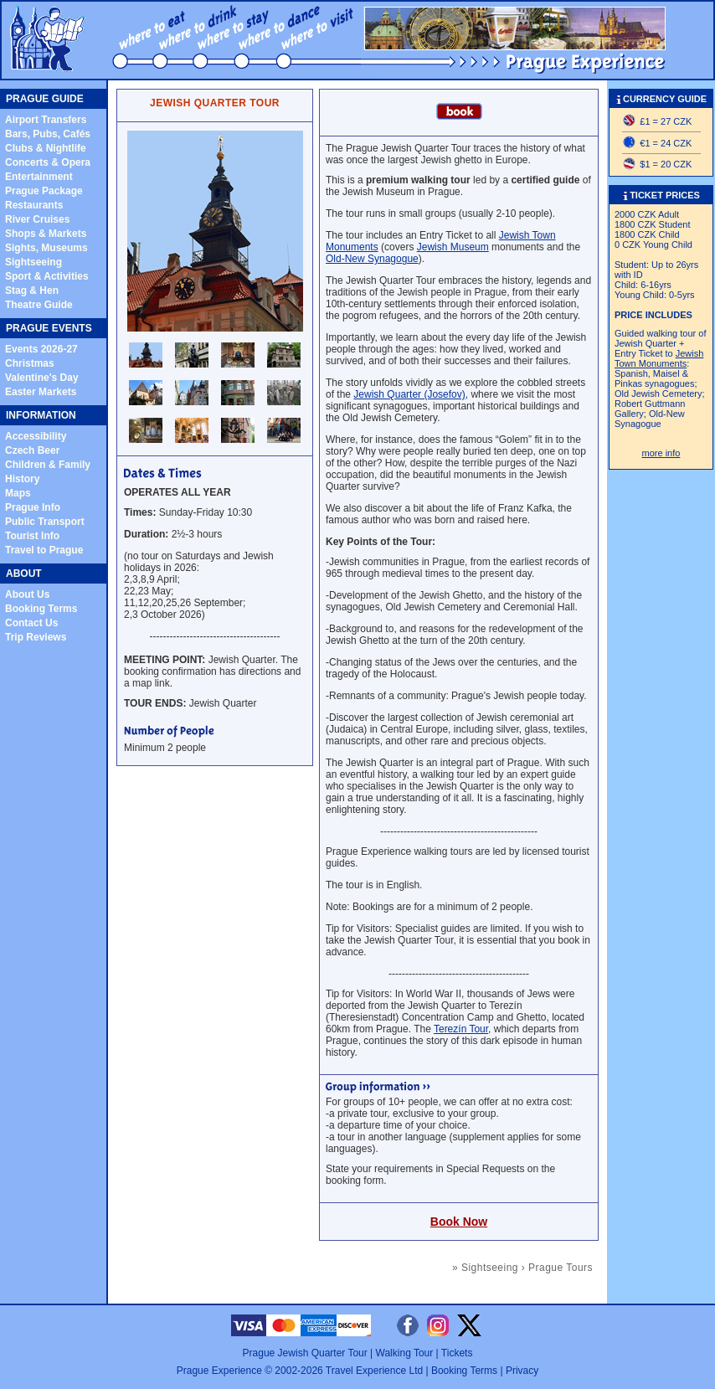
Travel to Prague (44, 550)
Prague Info (32, 507)
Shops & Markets (45, 233)
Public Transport (45, 521)
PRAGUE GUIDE (45, 99)
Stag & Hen (32, 290)
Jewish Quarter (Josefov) (409, 394)
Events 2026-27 (41, 349)
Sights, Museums (46, 248)
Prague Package (44, 191)
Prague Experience (219, 1370)
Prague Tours (560, 1267)
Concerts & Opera (47, 162)
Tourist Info (32, 536)
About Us (27, 594)
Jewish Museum (453, 247)
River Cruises (37, 219)
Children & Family (47, 465)
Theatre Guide (39, 305)
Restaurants (34, 205)
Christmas (29, 363)
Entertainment (39, 177)
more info (661, 453)
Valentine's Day (42, 377)
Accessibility (35, 436)
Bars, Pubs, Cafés (47, 134)
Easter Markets (40, 392)
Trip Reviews (35, 637)
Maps (18, 493)
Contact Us (31, 623)
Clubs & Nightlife (45, 148)
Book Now (458, 1221)
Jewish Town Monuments (659, 358)
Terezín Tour (461, 1029)
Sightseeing (33, 262)
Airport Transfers (45, 120)
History (22, 479)
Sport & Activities (47, 276)
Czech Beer (32, 450)
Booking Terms (41, 609)
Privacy (522, 1370)
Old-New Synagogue (372, 259)
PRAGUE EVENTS (49, 328)
